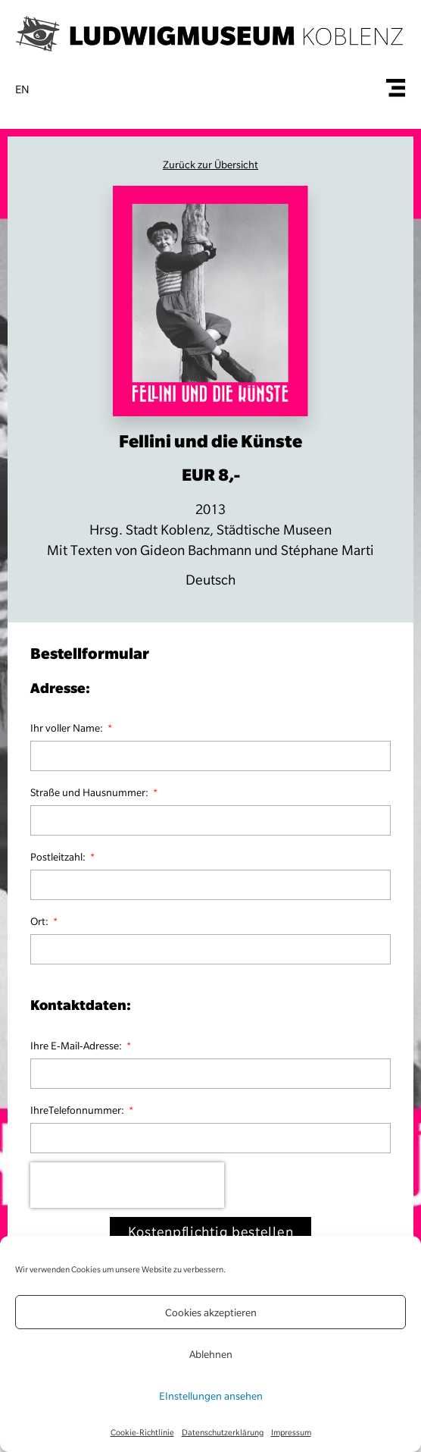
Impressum (291, 1432)
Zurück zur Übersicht (210, 164)
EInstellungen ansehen (211, 1396)
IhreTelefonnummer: (78, 1110)
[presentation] (127, 1185)
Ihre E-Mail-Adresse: (77, 1046)
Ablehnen (210, 1354)
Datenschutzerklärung (223, 1432)
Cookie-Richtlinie (142, 1432)
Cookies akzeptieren (211, 1312)
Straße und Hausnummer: (90, 792)
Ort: (40, 921)
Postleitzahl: (59, 857)
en (22, 89)
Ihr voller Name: (67, 728)
